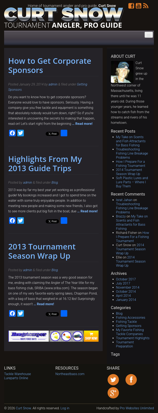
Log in (64, 408)
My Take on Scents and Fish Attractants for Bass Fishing (131, 141)
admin (53, 84)
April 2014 (123, 296)
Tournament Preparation (125, 344)
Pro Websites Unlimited (136, 408)
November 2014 (127, 287)
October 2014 (126, 292)
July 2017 (123, 283)
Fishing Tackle (126, 322)
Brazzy (121, 216)
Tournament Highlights (133, 338)
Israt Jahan (124, 200)
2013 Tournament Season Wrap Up (42, 251)
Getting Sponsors (128, 326)
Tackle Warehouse (17, 374)
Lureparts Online (16, 378)
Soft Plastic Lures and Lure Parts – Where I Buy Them (132, 182)
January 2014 (126, 300)
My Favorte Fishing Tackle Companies (130, 332)
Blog (55, 182)
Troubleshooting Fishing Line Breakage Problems (132, 153)
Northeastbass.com (69, 374)
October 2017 (126, 279)
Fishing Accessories (130, 318)
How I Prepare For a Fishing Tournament (130, 164)
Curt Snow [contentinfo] (23, 408)
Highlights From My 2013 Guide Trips (45, 163)
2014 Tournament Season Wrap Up (129, 172)
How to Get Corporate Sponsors (49, 65)
